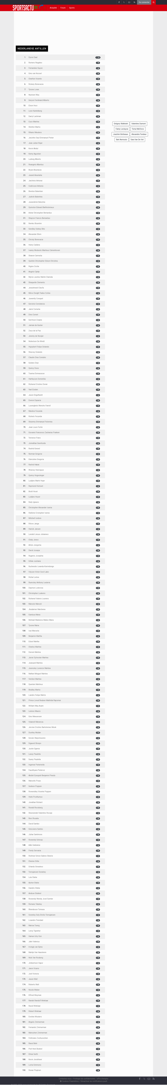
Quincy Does (34, 368)
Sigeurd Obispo (35, 743)
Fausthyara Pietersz (37, 770)
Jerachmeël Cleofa (36, 288)
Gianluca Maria (34, 615)
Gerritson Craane (35, 320)
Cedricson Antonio (36, 186)
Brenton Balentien (36, 191)
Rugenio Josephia (36, 556)
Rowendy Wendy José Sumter (41, 899)
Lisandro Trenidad (36, 920)
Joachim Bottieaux (120, 134)
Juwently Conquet (36, 298)
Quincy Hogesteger (36, 475)
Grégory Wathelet (121, 124)
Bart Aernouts (121, 139)
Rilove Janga (34, 524)
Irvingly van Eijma (35, 947)
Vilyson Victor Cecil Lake (39, 572)
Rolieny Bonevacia (36, 84)
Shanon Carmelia (35, 255)
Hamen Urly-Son (35, 936)
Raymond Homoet (36, 486)
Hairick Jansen (34, 529)
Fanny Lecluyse (122, 129)
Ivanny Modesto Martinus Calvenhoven (44, 250)
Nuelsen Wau (34, 95)
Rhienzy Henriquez (36, 470)
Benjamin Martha (35, 636)
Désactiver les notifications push (93, 1081)
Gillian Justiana (35, 561)
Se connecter (144, 2)
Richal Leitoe (34, 577)
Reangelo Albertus (36, 164)
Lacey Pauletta (35, 754)
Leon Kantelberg (35, 111)
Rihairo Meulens (35, 132)
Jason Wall (33, 979)
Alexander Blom (35, 234)
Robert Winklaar (35, 1011)
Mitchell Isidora (35, 518)
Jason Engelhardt (36, 395)
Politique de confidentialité (84, 1079)
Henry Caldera (34, 245)
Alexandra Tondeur (139, 134)
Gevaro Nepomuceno (37, 738)
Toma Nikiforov (138, 129)
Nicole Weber (34, 990)
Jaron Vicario (34, 968)
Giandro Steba (34, 888)
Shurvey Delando (35, 352)
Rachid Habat (34, 465)
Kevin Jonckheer (35, 1059)
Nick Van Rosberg (36, 958)
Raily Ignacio (34, 502)
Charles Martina (35, 647)
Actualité (53, 8)
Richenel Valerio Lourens (39, 598)
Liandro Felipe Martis (37, 695)
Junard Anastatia (35, 175)
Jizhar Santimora (35, 834)
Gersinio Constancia (37, 304)
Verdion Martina (35, 679)
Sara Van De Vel (137, 139)
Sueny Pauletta (35, 759)
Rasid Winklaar (34, 1006)
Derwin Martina (35, 652)
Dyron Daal (33, 57)
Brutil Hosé (33, 491)
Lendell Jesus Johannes (38, 534)
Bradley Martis (34, 690)
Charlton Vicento (35, 79)
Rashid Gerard (34, 448)
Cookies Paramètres (69, 1081)
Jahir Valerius (34, 941)
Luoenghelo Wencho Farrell (40, 406)
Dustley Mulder (35, 732)
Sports (72, 8)
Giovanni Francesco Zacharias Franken (44, 432)
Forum (63, 8)
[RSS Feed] (153, 1079)
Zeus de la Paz (35, 331)
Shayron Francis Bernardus (39, 218)
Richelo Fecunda (35, 416)
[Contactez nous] (149, 1079)
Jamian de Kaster (36, 325)
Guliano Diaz (34, 363)
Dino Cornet (33, 314)
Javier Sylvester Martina (38, 657)
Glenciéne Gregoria (36, 459)
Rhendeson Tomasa (37, 909)
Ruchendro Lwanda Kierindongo (41, 566)
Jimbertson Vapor (36, 963)
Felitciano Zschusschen (38, 1038)
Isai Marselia (34, 631)
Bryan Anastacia (35, 170)
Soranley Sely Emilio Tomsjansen (42, 915)
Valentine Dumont (138, 124)
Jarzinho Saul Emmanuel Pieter (41, 138)
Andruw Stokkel (35, 893)
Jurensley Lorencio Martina (40, 668)
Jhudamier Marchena (37, 609)
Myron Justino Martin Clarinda (41, 277)
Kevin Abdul (33, 148)
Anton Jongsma (35, 545)
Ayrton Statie (34, 883)
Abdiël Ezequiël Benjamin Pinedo (42, 775)
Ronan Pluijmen (35, 1070)
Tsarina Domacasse (37, 373)
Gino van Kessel (35, 73)
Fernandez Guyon (36, 68)
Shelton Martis (34, 127)
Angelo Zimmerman (36, 1022)
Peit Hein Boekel (35, 1049)
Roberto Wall (34, 984)
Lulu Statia (33, 877)
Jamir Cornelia (34, 309)
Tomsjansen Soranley (37, 872)
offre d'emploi (102, 1079)
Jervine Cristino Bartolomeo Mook (42, 727)
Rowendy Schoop (36, 840)
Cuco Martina (34, 122)
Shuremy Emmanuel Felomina (40, 422)
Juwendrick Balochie (37, 202)
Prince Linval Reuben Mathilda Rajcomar (45, 700)
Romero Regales (35, 63)
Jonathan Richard (35, 802)
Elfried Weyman (35, 995)
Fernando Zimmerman (37, 1027)
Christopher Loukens (37, 593)
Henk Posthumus (35, 797)
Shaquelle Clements (37, 282)
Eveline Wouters (35, 1017)
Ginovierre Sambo (36, 829)
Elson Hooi (33, 105)
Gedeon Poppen (35, 786)
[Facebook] (139, 1079)
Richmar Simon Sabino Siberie (41, 856)
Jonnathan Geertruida (37, 443)
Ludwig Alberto (35, 159)
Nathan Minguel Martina (38, 674)
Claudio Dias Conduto (37, 357)
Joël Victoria (34, 974)
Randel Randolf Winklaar (38, 1000)
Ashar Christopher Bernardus (40, 213)
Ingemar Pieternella (36, 765)
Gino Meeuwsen (35, 716)
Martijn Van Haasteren (37, 952)
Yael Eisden (33, 389)
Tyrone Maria (34, 625)
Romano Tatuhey (35, 904)
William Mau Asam (36, 706)
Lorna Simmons (35, 1065)
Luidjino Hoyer (34, 497)
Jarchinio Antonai (35, 181)
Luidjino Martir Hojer (37, 481)
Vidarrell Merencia (36, 722)
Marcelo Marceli (35, 604)
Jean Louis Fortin (36, 427)
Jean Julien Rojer (35, 143)
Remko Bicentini (35, 223)
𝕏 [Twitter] (144, 1078)
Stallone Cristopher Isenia (39, 513)
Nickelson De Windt (37, 341)
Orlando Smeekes (36, 867)
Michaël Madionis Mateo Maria (41, 620)
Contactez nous (65, 1079)
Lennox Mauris (34, 711)
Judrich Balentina (35, 197)
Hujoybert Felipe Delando (39, 347)
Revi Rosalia (34, 818)
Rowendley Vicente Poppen (40, 791)
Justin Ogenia (34, 749)
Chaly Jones (34, 540)
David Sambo (34, 824)
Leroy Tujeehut (34, 931)
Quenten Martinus (36, 684)
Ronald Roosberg (36, 808)
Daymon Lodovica (36, 588)
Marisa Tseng (34, 925)
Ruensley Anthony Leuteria (39, 582)
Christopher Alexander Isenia (40, 507)
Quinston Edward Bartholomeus (41, 207)
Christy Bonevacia (36, 239)
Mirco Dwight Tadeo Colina (39, 293)
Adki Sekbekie (34, 845)
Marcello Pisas (35, 781)
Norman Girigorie (35, 454)
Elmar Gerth (33, 1054)
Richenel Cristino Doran (38, 384)
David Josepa (34, 550)
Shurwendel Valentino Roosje (40, 813)
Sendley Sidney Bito (37, 229)
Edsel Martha (34, 641)
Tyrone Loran (34, 89)
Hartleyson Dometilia (37, 379)
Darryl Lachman (35, 116)
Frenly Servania (35, 850)
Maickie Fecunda (35, 411)
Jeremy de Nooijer (36, 336)
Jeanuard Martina (35, 663)
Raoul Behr (33, 1043)
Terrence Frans (35, 438)
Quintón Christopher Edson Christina (43, 261)
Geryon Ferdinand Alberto (39, 100)
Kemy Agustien (35, 154)
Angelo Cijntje (34, 272)
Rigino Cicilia (34, 266)
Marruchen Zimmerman (38, 1033)
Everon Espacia (35, 400)
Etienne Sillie (34, 861)
